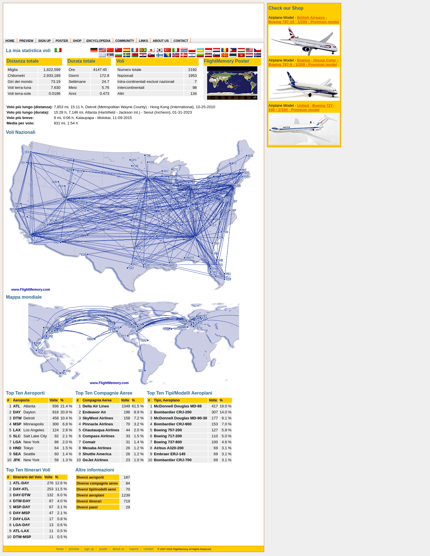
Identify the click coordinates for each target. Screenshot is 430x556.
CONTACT (181, 40)
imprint (133, 549)
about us (118, 549)
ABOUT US (161, 40)
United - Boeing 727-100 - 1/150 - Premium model (301, 107)
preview (74, 549)
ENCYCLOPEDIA (98, 40)
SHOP (77, 40)
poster (103, 549)
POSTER (62, 40)
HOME (10, 40)
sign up (89, 549)
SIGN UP (44, 40)
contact (148, 549)
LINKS (143, 40)
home (60, 549)
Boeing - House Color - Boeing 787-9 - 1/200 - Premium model (303, 62)
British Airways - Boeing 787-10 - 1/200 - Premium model (303, 19)
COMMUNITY (124, 40)
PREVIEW (26, 40)
